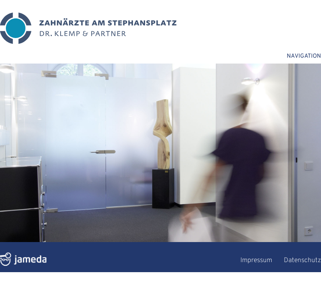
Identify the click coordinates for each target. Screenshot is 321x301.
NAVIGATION (304, 56)
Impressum (256, 260)
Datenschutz (302, 260)
